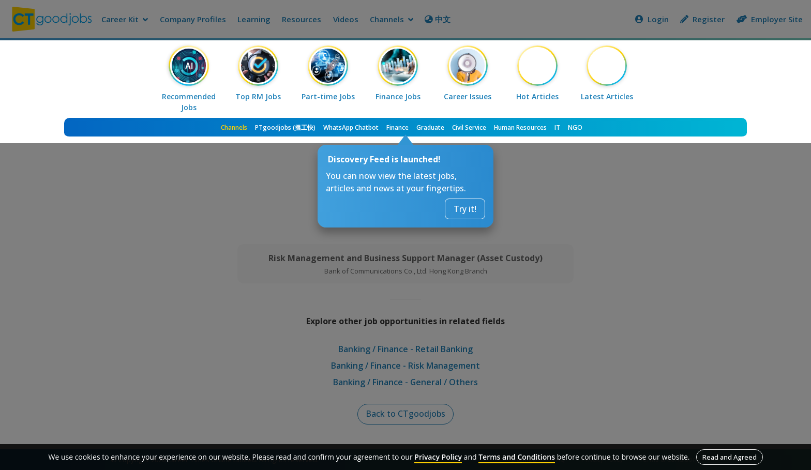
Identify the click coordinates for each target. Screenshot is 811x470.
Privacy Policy (438, 457)
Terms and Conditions (516, 457)
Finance (397, 127)
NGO (575, 127)
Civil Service (469, 127)
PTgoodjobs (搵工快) (285, 127)
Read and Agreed (729, 457)
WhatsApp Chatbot (351, 127)
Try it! (465, 209)
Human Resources (520, 127)
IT (557, 127)
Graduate (430, 127)
